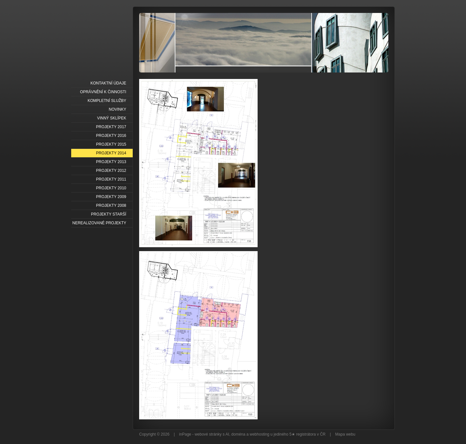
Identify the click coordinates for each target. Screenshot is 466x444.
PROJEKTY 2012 (111, 170)
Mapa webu (345, 434)
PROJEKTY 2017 (111, 127)
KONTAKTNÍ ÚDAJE (108, 83)
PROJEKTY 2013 (111, 162)
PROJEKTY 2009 (111, 196)
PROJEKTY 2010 (111, 188)
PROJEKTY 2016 (111, 135)
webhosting (260, 434)
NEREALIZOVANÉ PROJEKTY (99, 223)
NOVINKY (117, 109)
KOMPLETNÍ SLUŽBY (107, 100)
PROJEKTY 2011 (111, 179)
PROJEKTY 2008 (111, 205)
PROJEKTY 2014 (111, 153)
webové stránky (207, 434)
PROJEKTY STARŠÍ (108, 214)
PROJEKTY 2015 (111, 144)
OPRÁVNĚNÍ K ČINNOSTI (103, 92)
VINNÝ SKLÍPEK (111, 118)
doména (238, 434)
